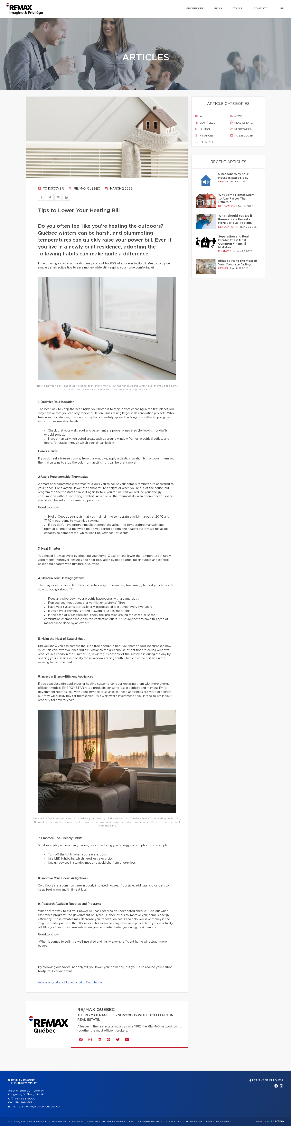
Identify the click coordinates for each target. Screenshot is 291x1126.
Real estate (241, 122)
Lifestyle (204, 142)
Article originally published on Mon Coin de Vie (70, 982)
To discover (51, 188)
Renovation (241, 129)
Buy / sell (205, 122)
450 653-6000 (24, 1098)
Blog (218, 8)
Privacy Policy (175, 1122)
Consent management (219, 1122)
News (236, 116)
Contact (260, 8)
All (200, 116)
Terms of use (194, 1122)
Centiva (277, 1121)
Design (202, 129)
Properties (194, 8)
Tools (237, 8)
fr (282, 8)
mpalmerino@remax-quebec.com (39, 1106)
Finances (204, 135)
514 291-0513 (23, 1102)
